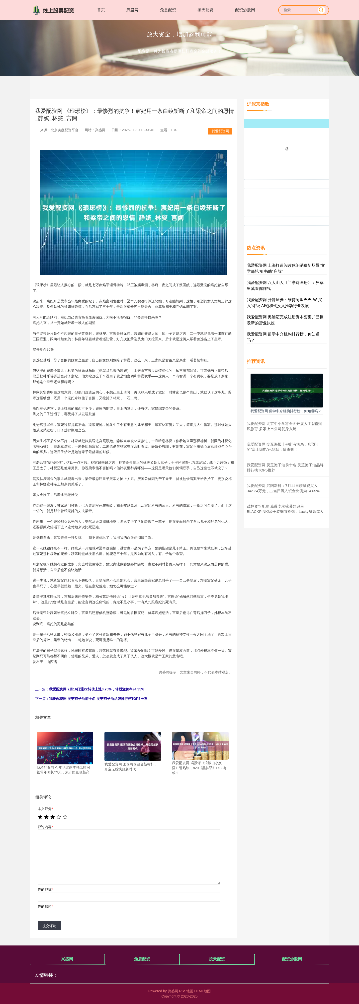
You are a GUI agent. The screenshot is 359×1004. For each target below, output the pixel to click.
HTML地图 (202, 991)
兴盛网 (132, 10)
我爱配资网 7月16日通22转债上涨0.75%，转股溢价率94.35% (96, 689)
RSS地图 (186, 991)
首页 (101, 10)
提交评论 (49, 926)
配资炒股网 (245, 10)
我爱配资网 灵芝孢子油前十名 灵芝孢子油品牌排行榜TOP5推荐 (98, 699)
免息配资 (168, 10)
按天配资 (205, 10)
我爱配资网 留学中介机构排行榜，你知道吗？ (286, 411)
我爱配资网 (220, 131)
